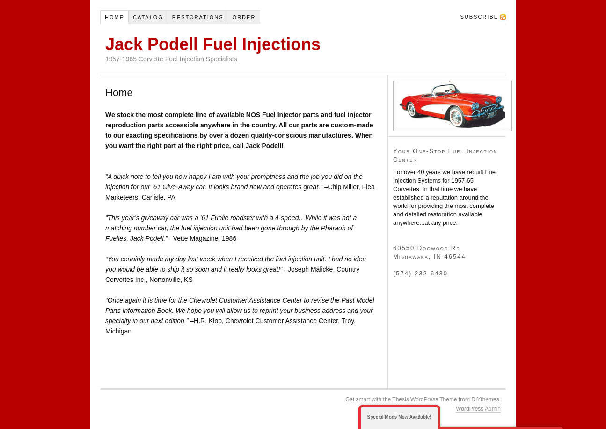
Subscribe (479, 17)
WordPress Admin (478, 409)
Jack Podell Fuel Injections (213, 44)
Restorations (198, 17)
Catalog (148, 17)
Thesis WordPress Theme (424, 399)
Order (244, 17)
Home (114, 17)
